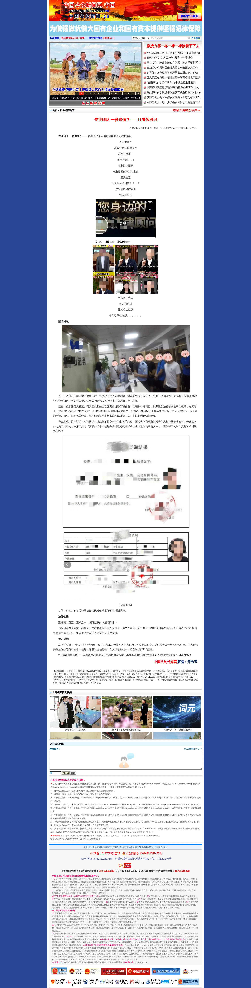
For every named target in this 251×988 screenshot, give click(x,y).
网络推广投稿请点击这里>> (186, 110)
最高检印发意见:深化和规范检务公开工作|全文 (173, 87)
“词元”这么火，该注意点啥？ (178, 730)
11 (120, 93)
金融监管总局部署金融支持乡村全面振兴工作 (172, 67)
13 (129, 93)
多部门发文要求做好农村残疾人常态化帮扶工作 (173, 97)
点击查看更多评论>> (193, 749)
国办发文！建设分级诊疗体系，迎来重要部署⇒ (173, 62)
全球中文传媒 (75, 9)
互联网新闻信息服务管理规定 (99, 791)
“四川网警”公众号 (168, 128)
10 (116, 93)
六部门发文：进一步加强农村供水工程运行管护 (173, 102)
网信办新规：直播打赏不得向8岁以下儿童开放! (173, 52)
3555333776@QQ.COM (72, 38)
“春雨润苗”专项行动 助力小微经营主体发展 (171, 82)
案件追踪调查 (67, 110)
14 (133, 93)
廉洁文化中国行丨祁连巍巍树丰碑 (96, 98)
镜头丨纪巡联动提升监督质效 (127, 730)
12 (125, 93)
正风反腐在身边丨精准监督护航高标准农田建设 (173, 77)
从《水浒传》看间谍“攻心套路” (63, 98)
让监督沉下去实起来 (75, 730)
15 (138, 93)
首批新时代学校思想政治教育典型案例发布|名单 (174, 92)
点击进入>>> (108, 38)
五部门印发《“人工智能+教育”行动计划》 (170, 57)
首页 (55, 110)
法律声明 (108, 847)
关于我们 (87, 847)
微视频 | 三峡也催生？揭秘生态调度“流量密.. (136, 98)
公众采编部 (98, 847)
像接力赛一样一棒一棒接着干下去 (173, 46)
